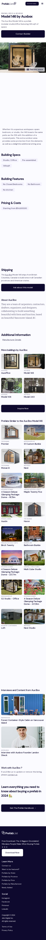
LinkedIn (4, 909)
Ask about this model (23, 287)
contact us (12, 774)
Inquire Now (23, 408)
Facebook (4, 902)
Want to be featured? (10, 869)
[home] (9, 3)
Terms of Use (7, 927)
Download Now (12, 852)
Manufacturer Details (11, 339)
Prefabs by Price (8, 880)
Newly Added (7, 887)
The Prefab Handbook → (32, 3)
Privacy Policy (7, 930)
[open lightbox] (23, 57)
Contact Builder (23, 34)
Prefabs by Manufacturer (12, 884)
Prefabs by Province (10, 876)
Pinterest (4, 905)
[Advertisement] (23, 104)
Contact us (6, 866)
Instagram (4, 898)
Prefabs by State (8, 873)
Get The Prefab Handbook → (23, 808)
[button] (42, 3)
